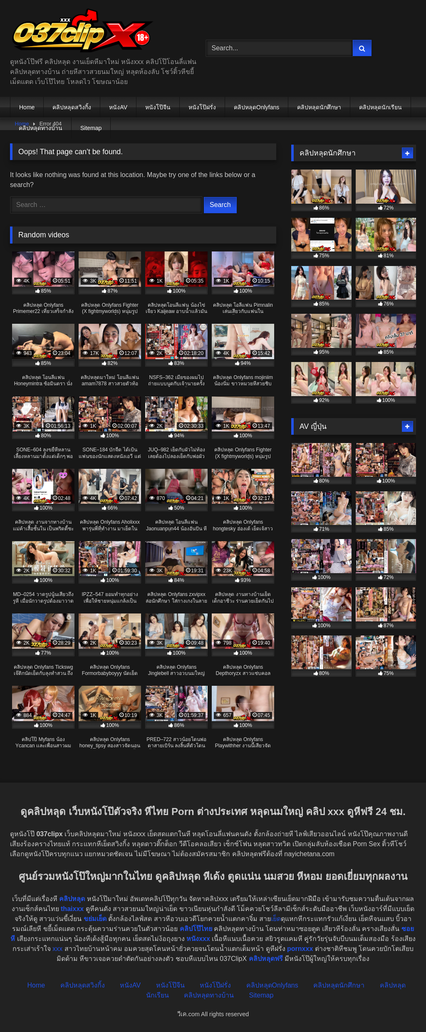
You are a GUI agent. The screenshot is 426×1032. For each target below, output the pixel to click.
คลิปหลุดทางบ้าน (40, 128)
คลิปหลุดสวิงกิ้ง (71, 107)
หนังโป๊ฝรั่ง (202, 107)
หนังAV (118, 107)
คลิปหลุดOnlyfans (256, 107)
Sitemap (91, 128)
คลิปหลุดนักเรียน (380, 107)
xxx (57, 948)
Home (27, 107)
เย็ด (276, 918)
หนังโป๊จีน (158, 107)
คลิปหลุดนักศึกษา (319, 107)
